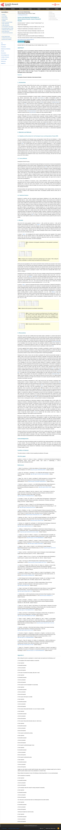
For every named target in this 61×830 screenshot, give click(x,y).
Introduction (3, 46)
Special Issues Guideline (6, 39)
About (47, 9)
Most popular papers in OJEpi (7, 28)
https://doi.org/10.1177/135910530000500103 (35, 650)
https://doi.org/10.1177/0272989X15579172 (26, 609)
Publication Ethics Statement (7, 29)
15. (18, 552)
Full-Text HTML (52, 15)
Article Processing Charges (6, 22)
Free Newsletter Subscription (7, 26)
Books (30, 9)
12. (18, 534)
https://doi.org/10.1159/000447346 (27, 575)
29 (59, 382)
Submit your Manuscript (50, 828)
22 (59, 369)
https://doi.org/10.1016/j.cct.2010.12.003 (25, 630)
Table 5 (53, 291)
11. (18, 529)
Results (2, 50)
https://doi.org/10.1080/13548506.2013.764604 (26, 615)
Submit (56, 9)
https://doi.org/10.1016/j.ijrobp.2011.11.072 (34, 514)
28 (58, 373)
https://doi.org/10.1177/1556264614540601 (26, 637)
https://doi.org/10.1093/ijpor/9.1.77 (46, 595)
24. (18, 599)
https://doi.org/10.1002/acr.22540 (37, 520)
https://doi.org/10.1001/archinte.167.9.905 (25, 644)
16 (34, 110)
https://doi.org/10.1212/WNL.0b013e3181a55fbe (40, 474)
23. (18, 594)
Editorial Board (4, 19)
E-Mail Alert (4, 828)
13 (29, 110)
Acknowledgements (23, 438)
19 (45, 166)
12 (27, 110)
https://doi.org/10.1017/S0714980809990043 (35, 537)
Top (2, 42)
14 (31, 110)
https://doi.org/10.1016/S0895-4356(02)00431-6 (37, 481)
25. (18, 605)
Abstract (50, 12)
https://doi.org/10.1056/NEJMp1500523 (38, 469)
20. (18, 578)
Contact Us (35, 825)
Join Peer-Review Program (13, 828)
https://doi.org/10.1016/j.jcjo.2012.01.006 (27, 507)
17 (45, 123)
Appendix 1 (21, 655)
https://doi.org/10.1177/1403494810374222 (26, 495)
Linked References (52, 18)
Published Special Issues (6, 37)
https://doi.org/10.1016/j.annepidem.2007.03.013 (37, 562)
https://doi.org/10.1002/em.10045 (45, 487)
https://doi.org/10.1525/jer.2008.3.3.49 (25, 591)
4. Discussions (22, 333)
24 (18, 372)
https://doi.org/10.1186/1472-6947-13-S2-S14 (45, 622)
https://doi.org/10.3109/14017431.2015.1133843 (29, 531)
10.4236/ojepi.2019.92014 (22, 14)
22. (18, 588)
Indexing (3, 14)
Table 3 (30, 276)
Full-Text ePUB (52, 16)
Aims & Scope (4, 17)
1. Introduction (22, 82)
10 (56, 102)
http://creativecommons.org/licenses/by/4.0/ (26, 39)
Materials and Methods (5, 48)
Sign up (41, 828)
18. (18, 565)
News (39, 9)
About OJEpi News (5, 31)
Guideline (3, 20)
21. (18, 582)
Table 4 (23, 284)
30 (35, 396)
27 (56, 373)
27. (18, 618)
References (21, 465)
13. (18, 540)
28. (18, 627)
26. (18, 612)
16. (18, 556)
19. (18, 572)
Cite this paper (22, 456)
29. (18, 633)
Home (4, 9)
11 (58, 102)
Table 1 (38, 224)
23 (60, 370)
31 (34, 411)
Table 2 (24, 234)
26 (54, 373)
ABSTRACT (21, 48)
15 (33, 110)
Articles (13, 9)
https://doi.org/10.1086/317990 (23, 585)
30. (18, 640)
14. (18, 546)
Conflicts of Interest (23, 450)
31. (18, 647)
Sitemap (32, 825)
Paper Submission (5, 23)
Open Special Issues (5, 36)
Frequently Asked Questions (7, 32)
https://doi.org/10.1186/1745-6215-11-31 (25, 526)
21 (52, 368)
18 (22, 143)
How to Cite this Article (53, 19)
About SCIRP (28, 825)
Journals (21, 9)
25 (53, 373)
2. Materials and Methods (24, 132)
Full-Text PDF (51, 13)
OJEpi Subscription (5, 25)
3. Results (20, 220)
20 (32, 214)
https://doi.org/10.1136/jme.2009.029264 (35, 543)
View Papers (4, 16)
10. (18, 523)
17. (18, 560)
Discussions (3, 52)
